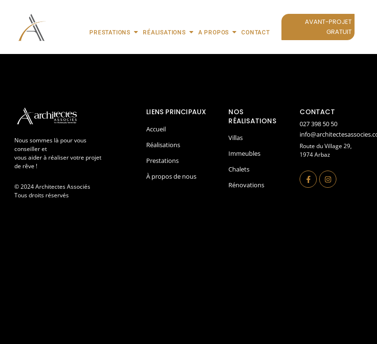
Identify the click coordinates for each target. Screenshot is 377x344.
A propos (216, 32)
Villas (235, 137)
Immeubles (244, 153)
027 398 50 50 (318, 123)
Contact (255, 32)
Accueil (156, 129)
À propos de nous (171, 176)
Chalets (238, 169)
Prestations (113, 32)
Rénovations (246, 185)
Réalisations (167, 32)
